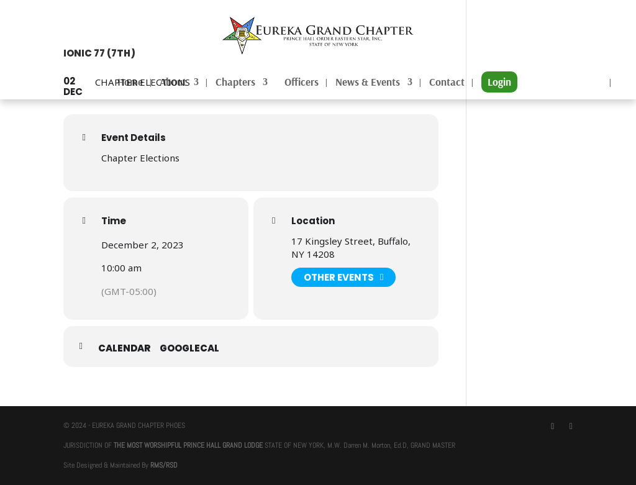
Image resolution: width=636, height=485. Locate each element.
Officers (301, 83)
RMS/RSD (164, 465)
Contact (447, 83)
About (173, 83)
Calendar (124, 348)
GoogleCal (189, 348)
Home (130, 83)
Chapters (235, 83)
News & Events (367, 83)
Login (499, 81)
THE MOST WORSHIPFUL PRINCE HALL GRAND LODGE (188, 445)
